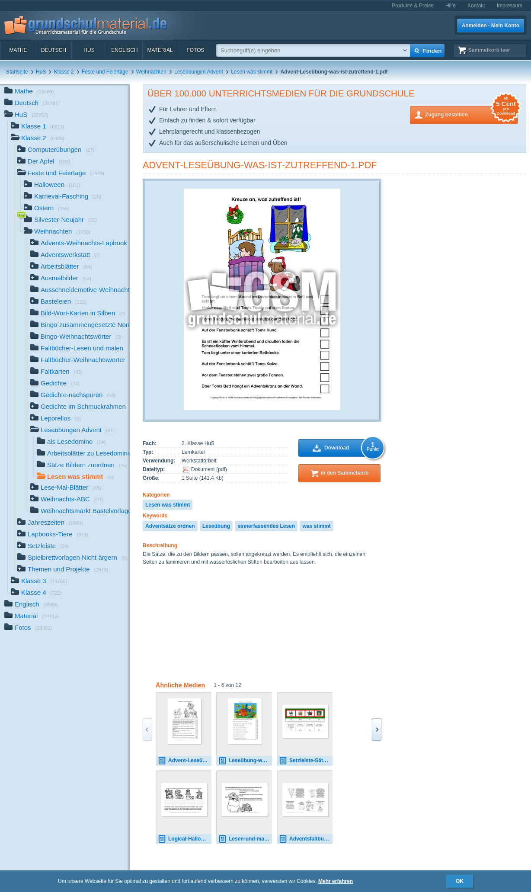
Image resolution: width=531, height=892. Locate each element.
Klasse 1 (37, 127)
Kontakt (476, 6)
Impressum (509, 6)
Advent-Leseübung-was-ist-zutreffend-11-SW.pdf (184, 761)
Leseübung (216, 526)
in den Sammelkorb (345, 473)
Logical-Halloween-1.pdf (184, 839)
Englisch (124, 50)
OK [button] (460, 881)
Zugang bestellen (471, 114)
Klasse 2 (64, 72)
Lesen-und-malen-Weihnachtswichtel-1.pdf (245, 839)
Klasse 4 (36, 593)
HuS (88, 50)
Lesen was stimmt (251, 72)
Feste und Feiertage (105, 72)
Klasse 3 (39, 581)
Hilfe (450, 6)
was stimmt (316, 526)
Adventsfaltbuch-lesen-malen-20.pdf (306, 839)
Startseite (17, 72)
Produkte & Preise (413, 6)
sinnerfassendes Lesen (266, 526)
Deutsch (53, 50)
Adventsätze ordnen (170, 526)
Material (160, 50)
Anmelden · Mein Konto (490, 25)
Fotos (195, 50)
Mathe (18, 50)
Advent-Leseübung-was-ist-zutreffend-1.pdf (260, 165)
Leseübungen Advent (198, 72)
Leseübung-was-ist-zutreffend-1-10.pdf (245, 761)
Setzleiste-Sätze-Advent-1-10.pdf (306, 761)
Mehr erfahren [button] (335, 881)
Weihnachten (151, 72)
